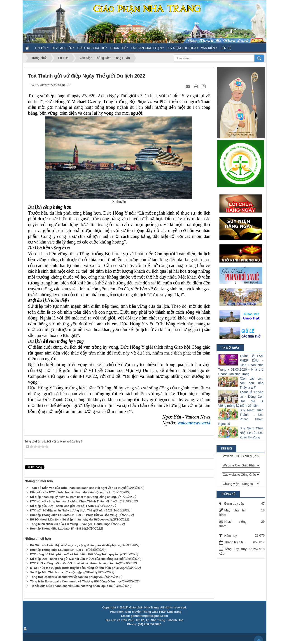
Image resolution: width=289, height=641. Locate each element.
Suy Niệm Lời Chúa (181, 48)
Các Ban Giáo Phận (146, 48)
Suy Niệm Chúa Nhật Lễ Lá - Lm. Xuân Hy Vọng (251, 432)
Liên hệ (225, 48)
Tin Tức (41, 48)
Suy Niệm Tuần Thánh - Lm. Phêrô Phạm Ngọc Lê (240, 417)
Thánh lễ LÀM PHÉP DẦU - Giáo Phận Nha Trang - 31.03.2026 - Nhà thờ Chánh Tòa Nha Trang (240, 365)
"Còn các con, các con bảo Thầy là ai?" (251, 383)
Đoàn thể (118, 48)
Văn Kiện (208, 48)
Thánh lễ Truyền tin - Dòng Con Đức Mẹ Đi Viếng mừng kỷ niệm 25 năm (240, 398)
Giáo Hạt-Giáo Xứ (91, 48)
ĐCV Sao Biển (61, 48)
